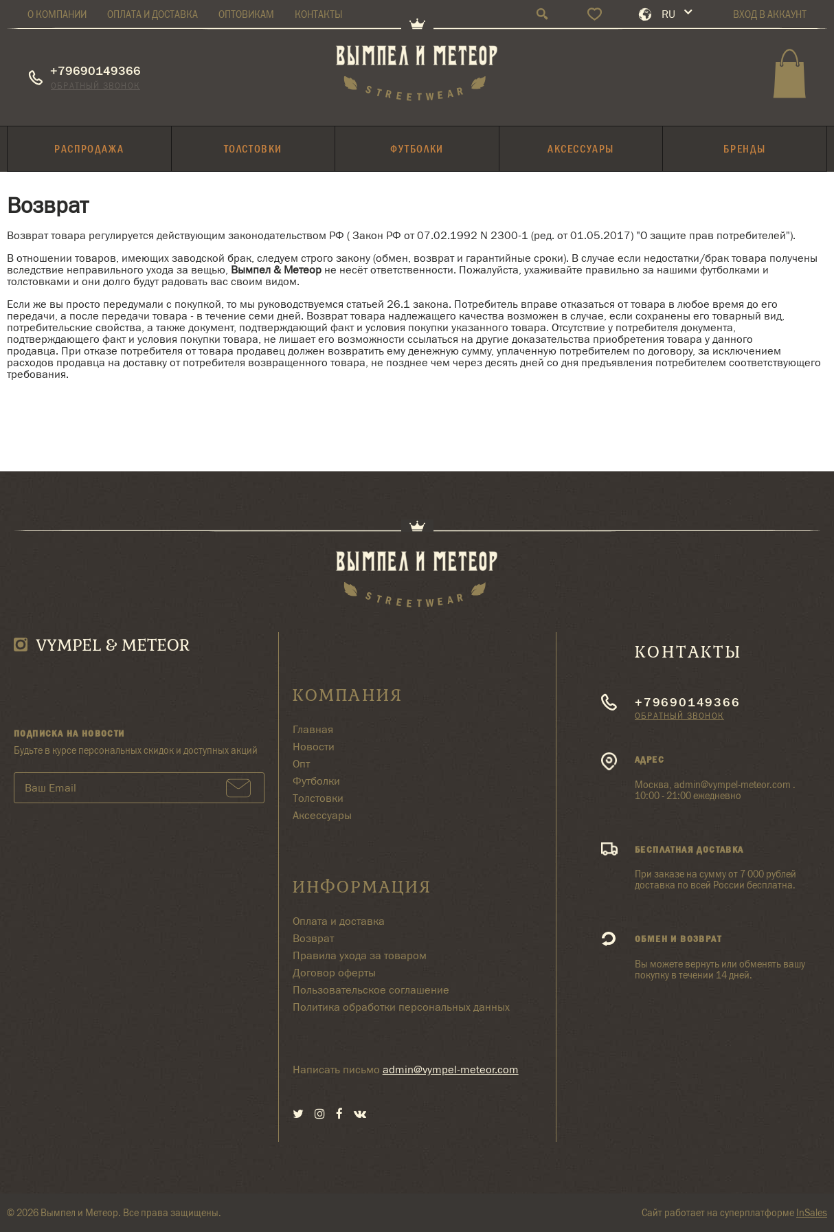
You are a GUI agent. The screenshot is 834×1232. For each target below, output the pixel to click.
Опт (301, 764)
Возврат (313, 938)
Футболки (316, 781)
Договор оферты (334, 972)
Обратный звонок (95, 85)
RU (668, 14)
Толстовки (318, 798)
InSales (811, 1212)
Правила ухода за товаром (360, 955)
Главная (313, 729)
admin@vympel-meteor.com (451, 1069)
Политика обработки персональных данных (401, 1007)
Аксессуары (322, 815)
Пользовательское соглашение (371, 990)
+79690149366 (95, 71)
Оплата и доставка (339, 921)
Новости (314, 746)
